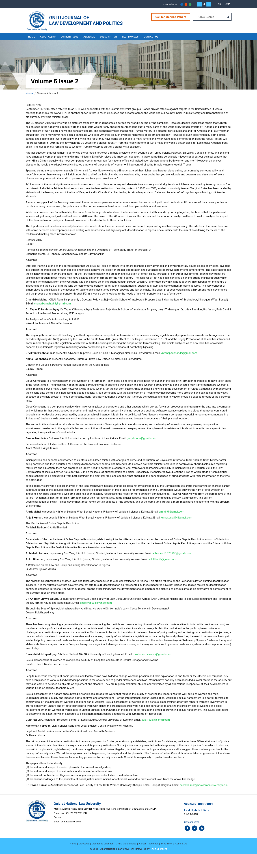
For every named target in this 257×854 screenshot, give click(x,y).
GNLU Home (224, 4)
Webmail (153, 843)
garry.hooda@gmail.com (141, 438)
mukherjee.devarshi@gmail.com (151, 654)
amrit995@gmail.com (171, 511)
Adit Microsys (159, 848)
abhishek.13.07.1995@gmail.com (171, 553)
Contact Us (152, 36)
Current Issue (70, 36)
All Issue (90, 36)
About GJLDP (48, 36)
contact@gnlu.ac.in (71, 821)
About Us (84, 843)
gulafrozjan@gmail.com (156, 719)
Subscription (109, 36)
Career (142, 843)
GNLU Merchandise (126, 843)
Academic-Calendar (102, 843)
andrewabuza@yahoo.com (96, 602)
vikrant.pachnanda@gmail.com (179, 352)
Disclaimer (166, 843)
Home (31, 36)
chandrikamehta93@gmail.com (52, 303)
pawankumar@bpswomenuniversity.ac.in (204, 785)
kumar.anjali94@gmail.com (176, 517)
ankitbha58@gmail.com (162, 559)
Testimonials (131, 36)
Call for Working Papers (170, 17)
